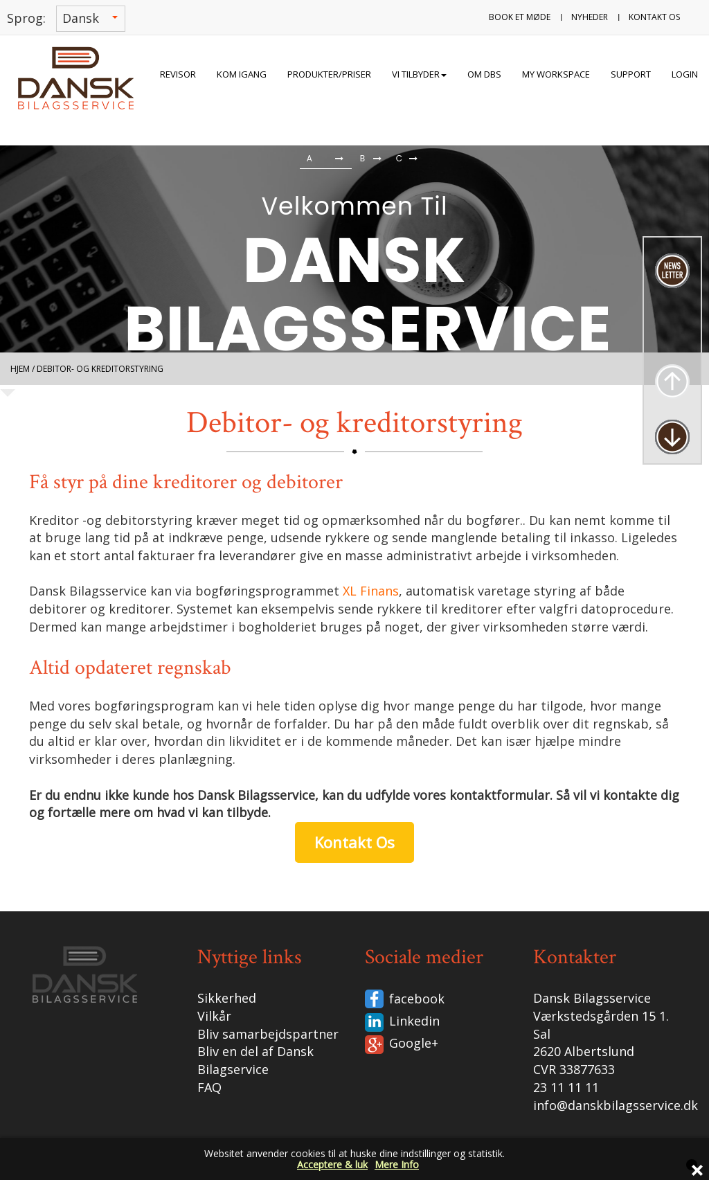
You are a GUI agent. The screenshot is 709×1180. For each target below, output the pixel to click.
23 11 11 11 (566, 1087)
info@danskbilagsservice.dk (615, 1105)
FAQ (209, 1087)
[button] (33, 160)
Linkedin (414, 1020)
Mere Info (397, 1164)
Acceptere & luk (332, 1164)
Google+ (413, 1043)
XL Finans (371, 590)
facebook (417, 998)
